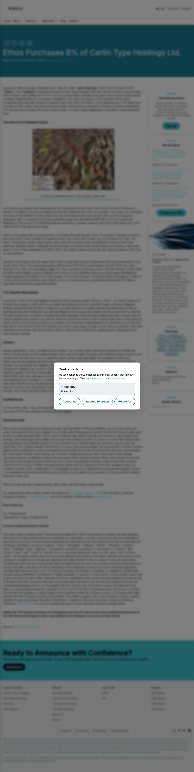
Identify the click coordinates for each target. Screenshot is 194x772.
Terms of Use (117, 378)
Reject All (124, 401)
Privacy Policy (97, 378)
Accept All (69, 401)
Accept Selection (97, 401)
